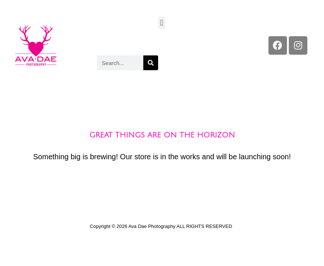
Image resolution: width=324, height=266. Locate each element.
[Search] (150, 62)
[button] (161, 23)
